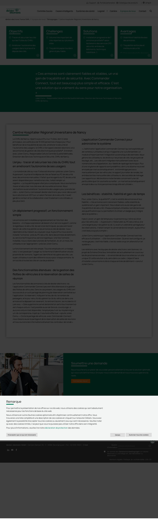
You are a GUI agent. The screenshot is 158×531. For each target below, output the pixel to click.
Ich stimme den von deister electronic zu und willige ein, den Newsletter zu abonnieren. (128, 522)
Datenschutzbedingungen (129, 520)
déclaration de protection (56, 497)
